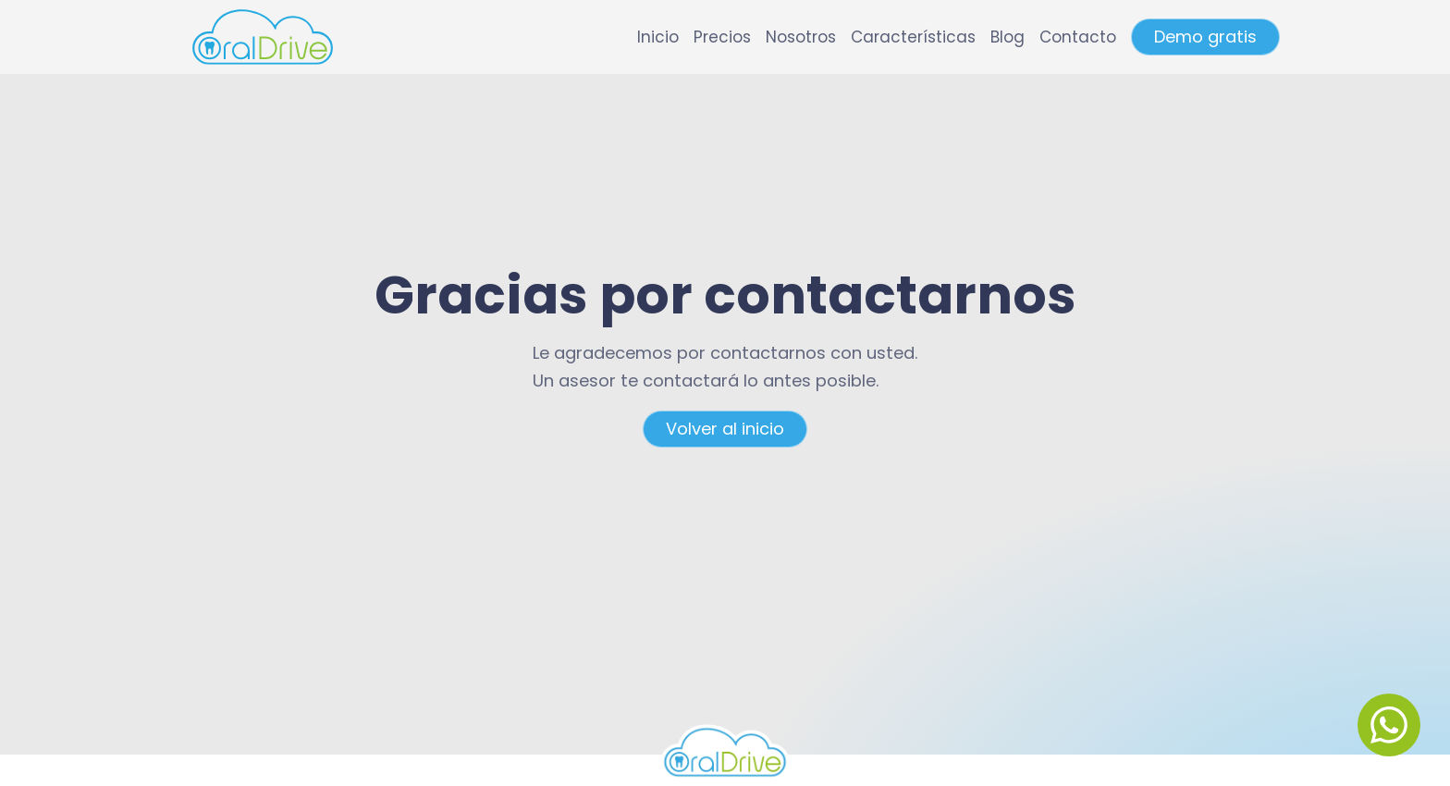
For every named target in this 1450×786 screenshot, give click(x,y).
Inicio (658, 37)
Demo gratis (1205, 36)
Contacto (1077, 37)
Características (913, 37)
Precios (722, 37)
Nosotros (801, 37)
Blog (1007, 37)
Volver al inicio (725, 428)
